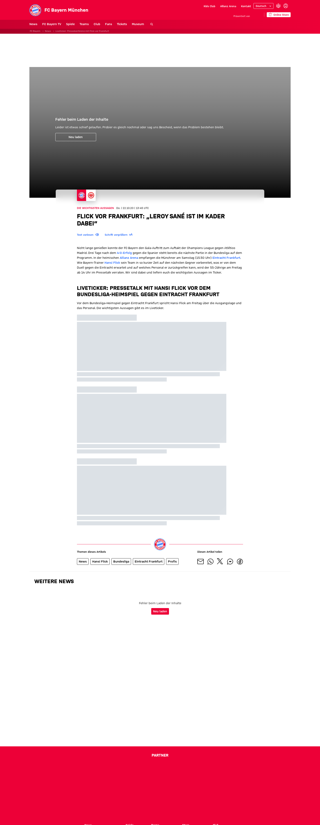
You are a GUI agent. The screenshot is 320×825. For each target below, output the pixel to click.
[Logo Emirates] (106, 795)
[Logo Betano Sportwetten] (105, 784)
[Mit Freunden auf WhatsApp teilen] (210, 561)
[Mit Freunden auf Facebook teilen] (240, 561)
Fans (108, 24)
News (33, 24)
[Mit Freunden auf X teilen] (220, 561)
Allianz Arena (228, 6)
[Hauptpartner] (257, 14)
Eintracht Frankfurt (226, 257)
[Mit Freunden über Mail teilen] (200, 561)
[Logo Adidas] (137, 770)
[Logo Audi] (198, 769)
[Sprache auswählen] (263, 6)
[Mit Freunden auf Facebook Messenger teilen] (230, 561)
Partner (160, 755)
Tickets (122, 24)
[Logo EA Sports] (184, 784)
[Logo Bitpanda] (132, 784)
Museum (138, 24)
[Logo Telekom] (116, 769)
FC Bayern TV (51, 24)
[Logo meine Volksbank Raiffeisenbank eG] (160, 807)
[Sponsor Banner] (160, 50)
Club (97, 24)
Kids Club (209, 6)
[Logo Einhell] (210, 784)
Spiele (70, 24)
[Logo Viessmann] (211, 796)
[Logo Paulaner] (142, 796)
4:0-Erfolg (124, 253)
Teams (84, 24)
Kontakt (246, 6)
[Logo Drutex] (160, 784)
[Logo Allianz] (167, 769)
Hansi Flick (112, 262)
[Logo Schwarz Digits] (176, 795)
